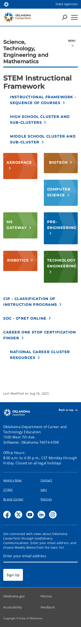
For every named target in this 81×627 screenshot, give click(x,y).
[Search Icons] (64, 17)
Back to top (68, 410)
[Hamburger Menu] (74, 17)
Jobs (44, 490)
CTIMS (8, 490)
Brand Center (13, 499)
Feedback (48, 607)
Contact (46, 480)
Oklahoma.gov (14, 596)
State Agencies (67, 4)
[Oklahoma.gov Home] (6, 4)
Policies (46, 499)
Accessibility (12, 607)
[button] (44, 100)
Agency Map (12, 480)
